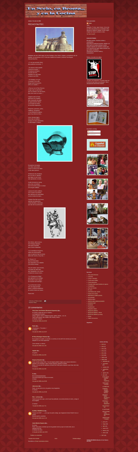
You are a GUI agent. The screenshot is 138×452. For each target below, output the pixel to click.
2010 (102, 355)
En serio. (90, 290)
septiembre (105, 369)
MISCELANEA (91, 299)
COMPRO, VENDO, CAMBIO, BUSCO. (106, 390)
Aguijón (34, 350)
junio (104, 421)
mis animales (91, 297)
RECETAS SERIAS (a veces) (95, 314)
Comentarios (91, 134)
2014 (102, 346)
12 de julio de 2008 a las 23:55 (39, 432)
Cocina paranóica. (92, 282)
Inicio (56, 438)
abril (104, 426)
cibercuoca (35, 386)
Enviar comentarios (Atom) (41, 441)
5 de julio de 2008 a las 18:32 (39, 321)
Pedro (33, 326)
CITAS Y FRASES (92, 278)
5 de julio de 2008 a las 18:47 (39, 331)
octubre (105, 367)
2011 (102, 353)
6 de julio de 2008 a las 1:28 (39, 345)
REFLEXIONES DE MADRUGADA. (106, 413)
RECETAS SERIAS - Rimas (95, 312)
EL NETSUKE (106, 409)
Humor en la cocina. (93, 293)
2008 (102, 359)
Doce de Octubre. (92, 288)
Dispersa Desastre (37, 360)
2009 (102, 357)
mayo (104, 424)
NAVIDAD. (90, 305)
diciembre (105, 361)
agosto (104, 372)
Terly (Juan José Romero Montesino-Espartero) (44, 310)
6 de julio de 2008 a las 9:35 (39, 355)
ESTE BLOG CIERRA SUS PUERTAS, (106, 379)
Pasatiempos (91, 307)
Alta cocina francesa (93, 274)
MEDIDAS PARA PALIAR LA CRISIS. (106, 397)
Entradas (91, 131)
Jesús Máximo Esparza (38, 423)
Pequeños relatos (92, 308)
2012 (102, 351)
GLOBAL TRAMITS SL (38, 410)
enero (104, 432)
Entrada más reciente (34, 438)
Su (33, 373)
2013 (102, 348)
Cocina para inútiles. (93, 280)
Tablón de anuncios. (93, 318)
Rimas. (35, 302)
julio (104, 375)
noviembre (105, 363)
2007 (102, 435)
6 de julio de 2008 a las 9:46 (39, 369)
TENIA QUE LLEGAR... (106, 383)
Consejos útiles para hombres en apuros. (98, 284)
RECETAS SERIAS (93, 310)
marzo (104, 428)
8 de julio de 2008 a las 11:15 (39, 418)
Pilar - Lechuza (36, 397)
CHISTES (90, 276)
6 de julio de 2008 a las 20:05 (39, 381)
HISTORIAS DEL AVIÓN (94, 291)
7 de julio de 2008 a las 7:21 (39, 406)
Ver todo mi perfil (91, 34)
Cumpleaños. (91, 286)
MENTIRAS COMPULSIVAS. (95, 295)
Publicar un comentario (36, 435)
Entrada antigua (77, 438)
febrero (105, 430)
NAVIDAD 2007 (92, 303)
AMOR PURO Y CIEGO (106, 418)
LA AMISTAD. (106, 386)
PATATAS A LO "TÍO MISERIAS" (106, 402)
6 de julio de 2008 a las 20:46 (39, 392)
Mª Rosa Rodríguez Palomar (39, 336)
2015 (102, 344)
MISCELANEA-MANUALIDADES (96, 301)
